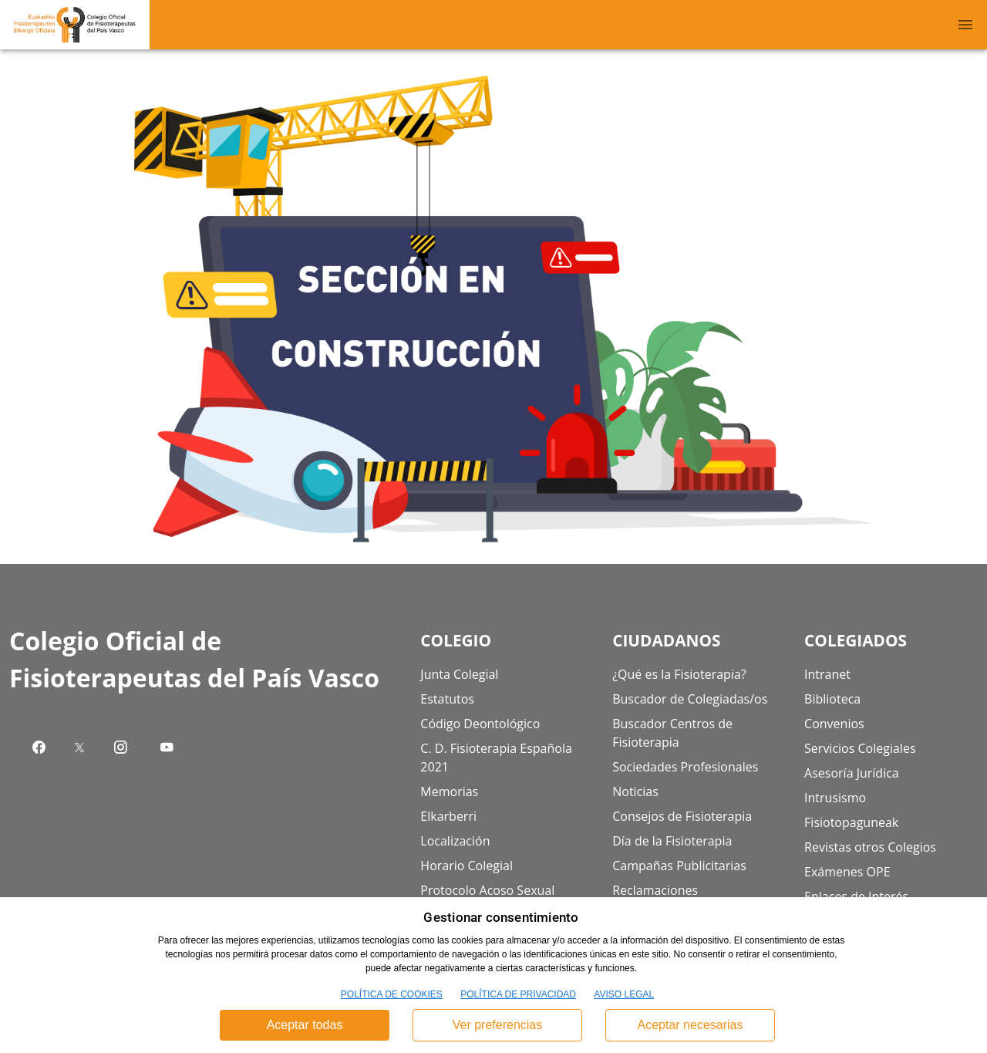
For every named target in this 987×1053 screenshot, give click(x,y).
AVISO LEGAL (624, 994)
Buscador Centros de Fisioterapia (672, 733)
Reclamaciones (655, 890)
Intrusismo (835, 797)
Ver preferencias (498, 1024)
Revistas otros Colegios (870, 847)
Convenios (834, 723)
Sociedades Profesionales (685, 766)
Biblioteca (832, 698)
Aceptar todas (305, 1024)
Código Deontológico (480, 723)
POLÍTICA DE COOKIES (392, 994)
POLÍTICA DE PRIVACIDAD (518, 994)
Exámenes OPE (847, 871)
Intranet (827, 674)
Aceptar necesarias (690, 1024)
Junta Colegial (459, 674)
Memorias (449, 791)
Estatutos (447, 698)
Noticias (635, 791)
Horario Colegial (466, 865)
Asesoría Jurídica (851, 772)
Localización (455, 840)
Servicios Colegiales (859, 748)
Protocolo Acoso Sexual (487, 890)
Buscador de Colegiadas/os (689, 698)
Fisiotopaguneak (851, 822)
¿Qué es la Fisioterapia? (679, 674)
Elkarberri (448, 816)
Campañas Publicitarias (679, 865)
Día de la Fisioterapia (672, 840)
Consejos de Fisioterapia (682, 816)
